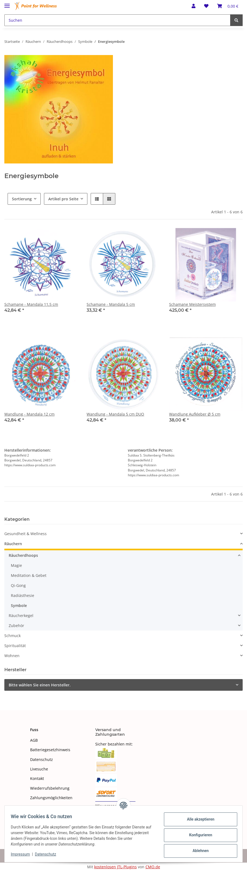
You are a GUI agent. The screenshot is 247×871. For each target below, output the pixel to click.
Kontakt (37, 778)
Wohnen (12, 655)
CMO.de (152, 866)
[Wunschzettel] (206, 6)
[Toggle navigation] (7, 3)
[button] (193, 6)
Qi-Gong (18, 585)
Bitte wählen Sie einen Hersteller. (40, 684)
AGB (34, 740)
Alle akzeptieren (198, 819)
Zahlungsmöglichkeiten (51, 797)
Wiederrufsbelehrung (49, 788)
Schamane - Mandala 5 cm (111, 304)
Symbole (19, 605)
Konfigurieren (198, 835)
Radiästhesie (22, 595)
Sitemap (37, 807)
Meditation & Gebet (28, 575)
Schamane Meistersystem (192, 304)
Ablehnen (198, 850)
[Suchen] (117, 20)
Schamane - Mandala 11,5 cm (31, 304)
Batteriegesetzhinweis (50, 749)
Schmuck (12, 635)
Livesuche (39, 769)
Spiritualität (15, 645)
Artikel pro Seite (63, 198)
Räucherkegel (21, 615)
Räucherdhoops (23, 555)
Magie (16, 565)
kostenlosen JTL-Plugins (115, 866)
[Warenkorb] (228, 6)
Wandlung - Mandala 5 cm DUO (115, 414)
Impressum (22, 854)
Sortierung (22, 198)
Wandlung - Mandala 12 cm (29, 414)
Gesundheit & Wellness (25, 533)
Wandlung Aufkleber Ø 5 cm (194, 414)
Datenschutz (41, 759)
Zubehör (16, 625)
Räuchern (13, 543)
